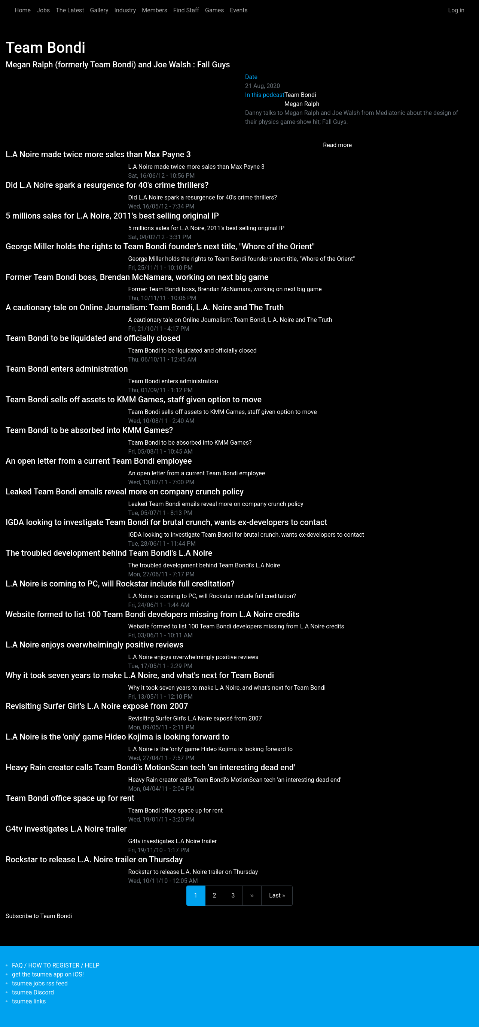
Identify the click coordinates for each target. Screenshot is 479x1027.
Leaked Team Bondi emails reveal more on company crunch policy (125, 491)
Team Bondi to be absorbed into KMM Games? (89, 430)
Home (23, 10)
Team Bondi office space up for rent (70, 798)
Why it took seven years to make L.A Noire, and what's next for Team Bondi (140, 675)
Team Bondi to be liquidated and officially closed (93, 338)
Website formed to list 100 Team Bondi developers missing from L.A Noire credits (152, 614)
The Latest (70, 10)
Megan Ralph (301, 103)
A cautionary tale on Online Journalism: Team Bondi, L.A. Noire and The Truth (145, 307)
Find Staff (186, 10)
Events (238, 10)
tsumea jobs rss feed (40, 983)
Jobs (43, 10)
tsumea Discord (33, 992)
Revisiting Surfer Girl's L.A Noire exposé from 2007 (97, 706)
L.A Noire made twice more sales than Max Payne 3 (98, 154)
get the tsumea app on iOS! (48, 974)
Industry (125, 10)
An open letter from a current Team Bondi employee (99, 461)
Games (214, 10)
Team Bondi (300, 94)
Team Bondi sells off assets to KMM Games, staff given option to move (134, 399)
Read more (337, 145)
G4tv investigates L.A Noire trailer (66, 829)
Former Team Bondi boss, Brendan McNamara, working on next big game (137, 277)
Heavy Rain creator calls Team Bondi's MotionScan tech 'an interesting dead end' (150, 767)
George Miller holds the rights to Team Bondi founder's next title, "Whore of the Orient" (160, 246)
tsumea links (29, 1001)
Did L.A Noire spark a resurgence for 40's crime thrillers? (107, 185)
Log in (456, 10)
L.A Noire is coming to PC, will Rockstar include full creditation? (120, 583)
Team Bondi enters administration (67, 369)
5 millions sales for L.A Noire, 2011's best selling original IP (112, 215)
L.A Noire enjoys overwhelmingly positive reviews (94, 644)
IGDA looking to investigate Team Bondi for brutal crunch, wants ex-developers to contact (166, 522)
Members (154, 10)
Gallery (99, 10)
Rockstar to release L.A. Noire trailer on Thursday (94, 859)
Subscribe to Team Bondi (39, 916)
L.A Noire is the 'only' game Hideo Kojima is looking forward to (117, 736)
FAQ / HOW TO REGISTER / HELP (56, 965)
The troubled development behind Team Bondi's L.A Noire (109, 553)
